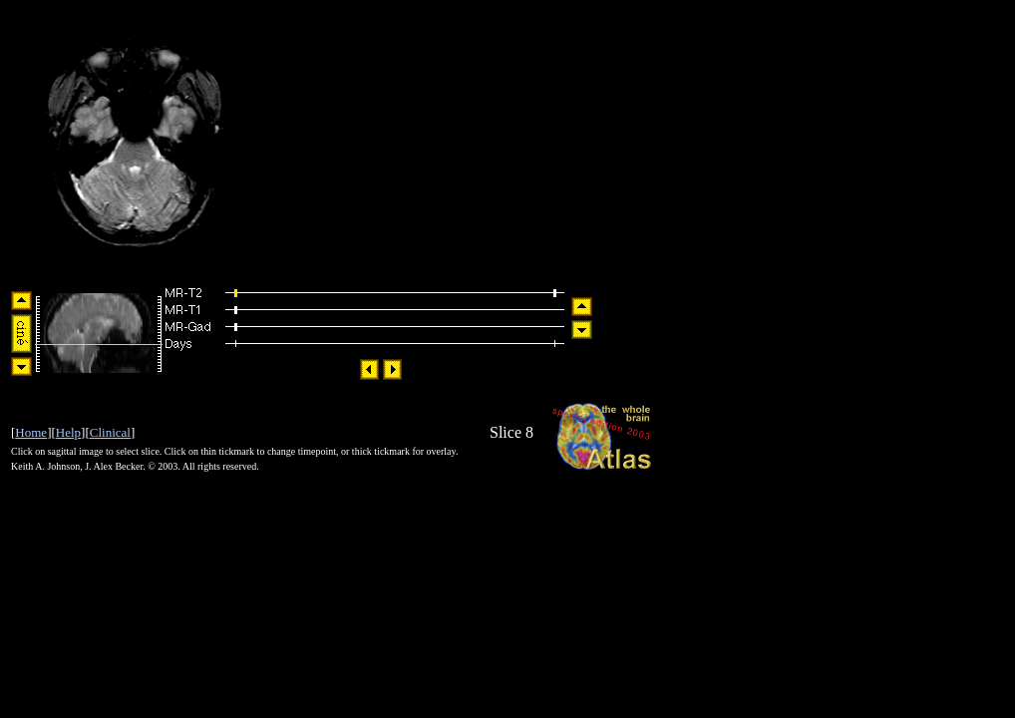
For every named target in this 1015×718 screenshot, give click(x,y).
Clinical (110, 432)
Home (31, 432)
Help (68, 432)
